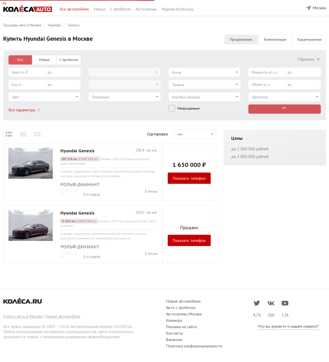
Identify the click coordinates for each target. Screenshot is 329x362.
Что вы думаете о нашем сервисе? (288, 326)
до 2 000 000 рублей (250, 148)
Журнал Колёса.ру (177, 9)
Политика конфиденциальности (194, 345)
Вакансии (174, 339)
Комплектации (275, 39)
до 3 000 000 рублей (250, 156)
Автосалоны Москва (184, 313)
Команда (174, 320)
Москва (152, 191)
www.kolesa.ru (120, 331)
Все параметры (25, 109)
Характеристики (309, 39)
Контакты (174, 333)
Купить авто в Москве (23, 316)
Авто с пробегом (180, 307)
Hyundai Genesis (77, 151)
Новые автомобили (63, 316)
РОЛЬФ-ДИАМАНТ (80, 184)
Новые (100, 9)
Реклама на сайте (181, 326)
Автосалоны (146, 9)
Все (20, 59)
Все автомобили (75, 9)
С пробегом (121, 9)
